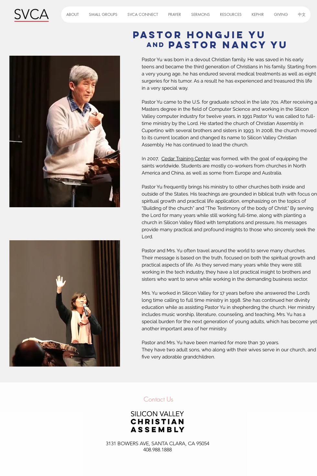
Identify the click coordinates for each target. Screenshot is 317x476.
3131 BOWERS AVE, (128, 443)
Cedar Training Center (185, 159)
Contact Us (158, 399)
